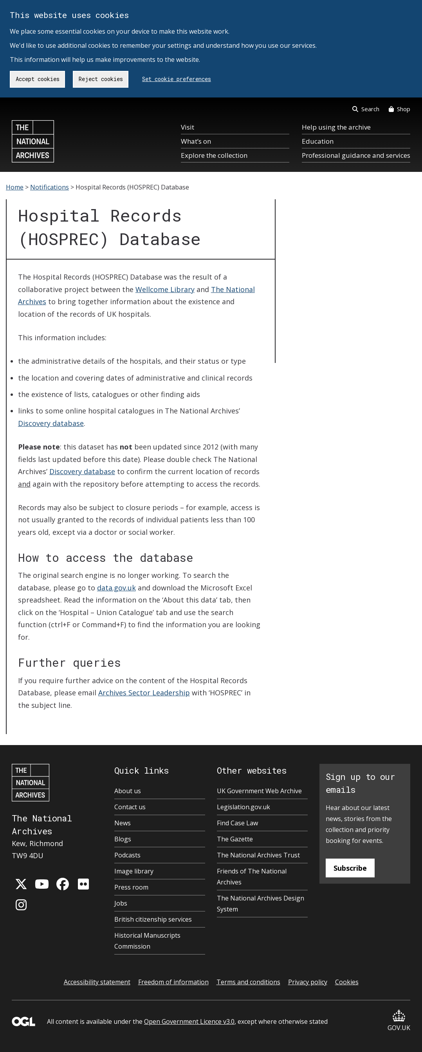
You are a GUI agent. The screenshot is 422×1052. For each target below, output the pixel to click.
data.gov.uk (116, 587)
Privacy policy (307, 982)
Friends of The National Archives (252, 876)
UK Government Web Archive (259, 791)
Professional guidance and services (356, 155)
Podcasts (127, 855)
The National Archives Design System (260, 903)
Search (365, 109)
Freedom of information (173, 982)
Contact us (130, 807)
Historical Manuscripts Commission (147, 941)
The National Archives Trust (258, 855)
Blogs (122, 839)
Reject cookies (101, 79)
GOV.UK (399, 1021)
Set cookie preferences (176, 79)
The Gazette (235, 839)
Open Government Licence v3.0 (189, 1021)
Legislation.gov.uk (243, 807)
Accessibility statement (97, 982)
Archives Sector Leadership (144, 692)
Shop (399, 109)
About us (127, 791)
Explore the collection (214, 155)
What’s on (196, 141)
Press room (131, 887)
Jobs (120, 903)
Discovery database (51, 423)
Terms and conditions (248, 982)
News (122, 823)
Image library (133, 871)
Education (318, 141)
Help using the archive (336, 127)
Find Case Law (237, 823)
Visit (187, 127)
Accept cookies (38, 79)
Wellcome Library (165, 289)
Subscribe (350, 868)
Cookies (347, 982)
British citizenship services (153, 919)
